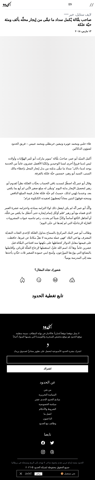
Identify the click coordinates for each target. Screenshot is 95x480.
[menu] (92, 5)
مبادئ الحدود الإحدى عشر (47, 399)
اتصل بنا (47, 413)
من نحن (47, 389)
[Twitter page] (52, 443)
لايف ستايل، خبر (80, 14)
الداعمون (47, 418)
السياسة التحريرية (47, 394)
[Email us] (52, 452)
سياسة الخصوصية (47, 404)
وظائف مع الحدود (47, 423)
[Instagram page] (43, 452)
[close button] (21, 474)
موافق (38, 474)
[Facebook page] (43, 443)
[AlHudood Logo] (6, 4)
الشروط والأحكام (47, 409)
